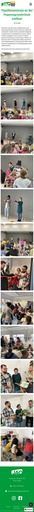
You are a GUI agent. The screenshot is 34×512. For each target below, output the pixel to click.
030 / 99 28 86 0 (18, 486)
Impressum (25, 506)
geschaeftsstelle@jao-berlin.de (18, 491)
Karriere (8, 506)
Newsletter (16, 506)
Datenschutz (17, 508)
